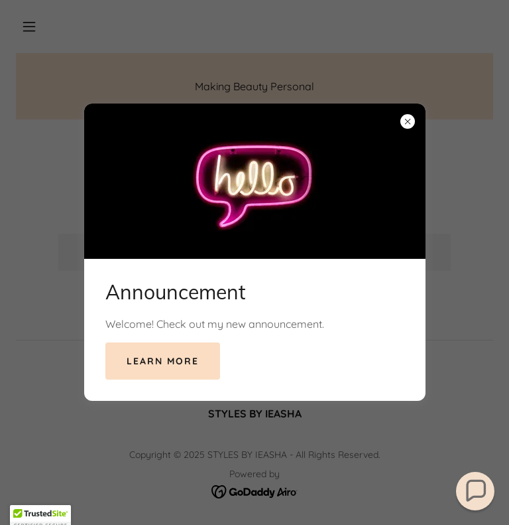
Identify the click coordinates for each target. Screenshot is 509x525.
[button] (475, 491)
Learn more (163, 361)
